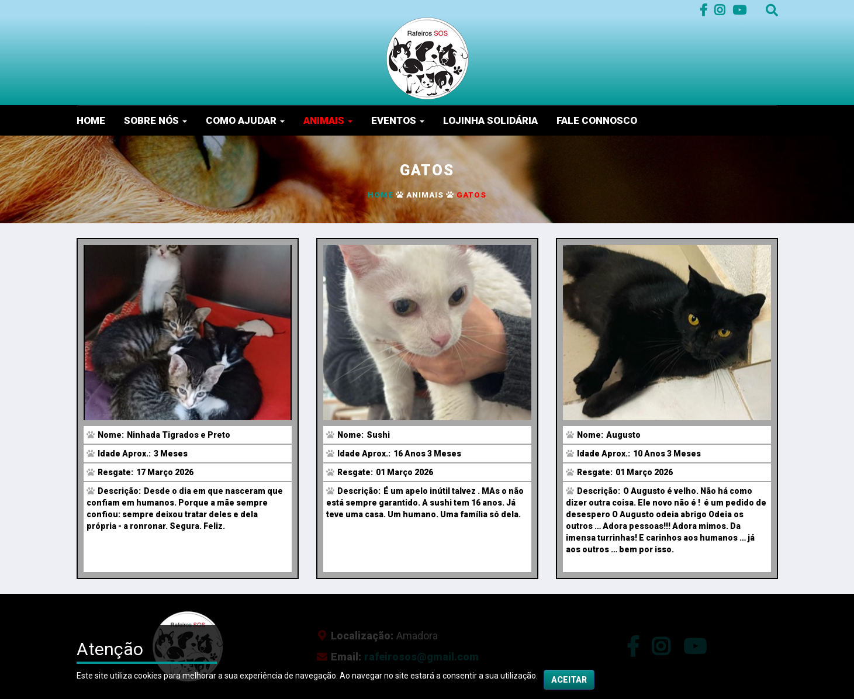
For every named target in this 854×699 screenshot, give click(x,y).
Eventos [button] (397, 120)
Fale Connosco (596, 120)
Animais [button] (327, 120)
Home (91, 120)
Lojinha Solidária (490, 120)
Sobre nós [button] (155, 120)
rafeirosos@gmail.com (421, 656)
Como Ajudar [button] (245, 120)
